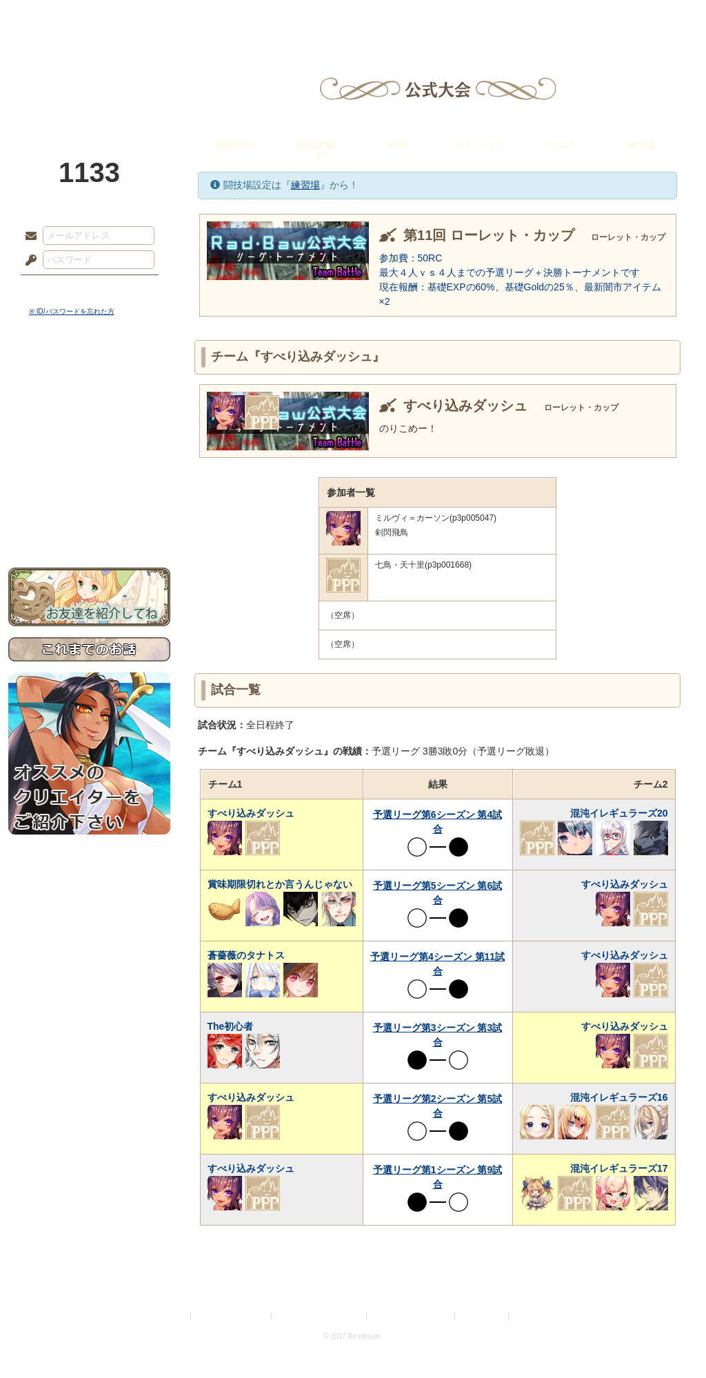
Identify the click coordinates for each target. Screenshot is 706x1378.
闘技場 (648, 17)
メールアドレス (28, 236)
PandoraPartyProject (89, 76)
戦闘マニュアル (89, 479)
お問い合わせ (89, 524)
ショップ (549, 17)
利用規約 (171, 1316)
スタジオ (451, 17)
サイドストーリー (89, 400)
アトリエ (353, 17)
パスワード (28, 260)
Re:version (532, 1316)
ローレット (255, 17)
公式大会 (315, 144)
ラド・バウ (478, 144)
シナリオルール (89, 445)
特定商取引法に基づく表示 (320, 1316)
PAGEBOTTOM (671, 1340)
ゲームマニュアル (89, 424)
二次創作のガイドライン (412, 1316)
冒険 (397, 144)
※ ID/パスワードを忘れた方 (71, 311)
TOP (58, 17)
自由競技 (233, 144)
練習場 (641, 144)
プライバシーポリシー (231, 1316)
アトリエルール (89, 462)
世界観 (89, 376)
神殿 (157, 17)
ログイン (56, 289)
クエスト (560, 144)
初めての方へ (89, 500)
